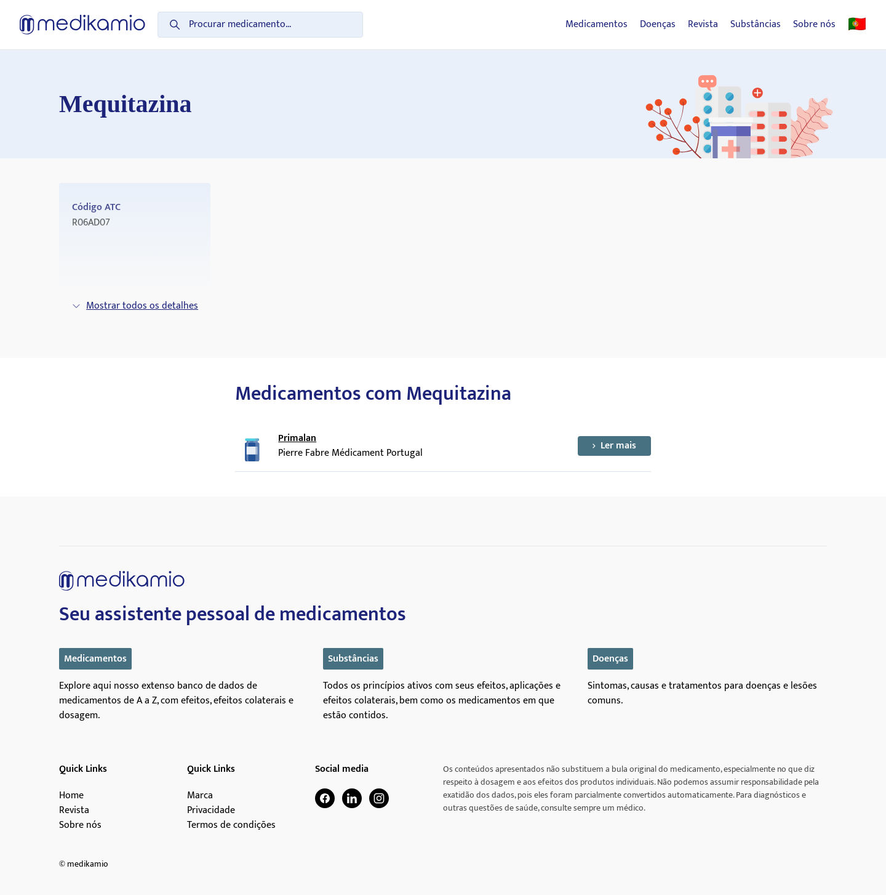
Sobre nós (814, 24)
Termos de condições (231, 825)
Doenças (658, 24)
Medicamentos (596, 24)
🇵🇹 (857, 24)
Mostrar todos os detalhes (134, 306)
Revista (703, 24)
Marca (200, 795)
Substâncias (755, 24)
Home (71, 795)
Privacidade (211, 810)
